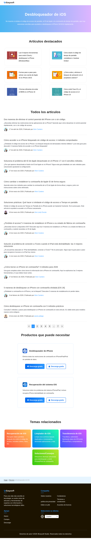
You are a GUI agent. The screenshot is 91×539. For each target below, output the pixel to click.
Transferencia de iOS (72, 434)
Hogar (6, 481)
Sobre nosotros (46, 497)
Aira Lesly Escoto (41, 213)
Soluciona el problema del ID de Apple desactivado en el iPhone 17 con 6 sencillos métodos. (43, 162)
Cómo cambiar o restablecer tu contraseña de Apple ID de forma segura (34, 183)
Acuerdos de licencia (64, 506)
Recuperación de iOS (16, 434)
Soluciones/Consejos (44, 454)
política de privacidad (48, 502)
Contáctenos (61, 497)
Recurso (11, 481)
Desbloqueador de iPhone (41, 352)
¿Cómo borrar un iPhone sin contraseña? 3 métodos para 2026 (31, 268)
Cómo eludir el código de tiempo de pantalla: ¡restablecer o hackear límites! (72, 57)
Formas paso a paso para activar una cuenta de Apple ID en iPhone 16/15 (28, 75)
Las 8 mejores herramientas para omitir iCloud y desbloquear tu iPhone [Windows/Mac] (28, 57)
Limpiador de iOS (43, 434)
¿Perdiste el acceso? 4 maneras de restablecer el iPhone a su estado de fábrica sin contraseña (44, 224)
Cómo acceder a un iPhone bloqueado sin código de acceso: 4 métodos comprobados (40, 141)
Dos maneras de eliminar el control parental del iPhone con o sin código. (35, 120)
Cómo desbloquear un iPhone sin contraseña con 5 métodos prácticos (34, 307)
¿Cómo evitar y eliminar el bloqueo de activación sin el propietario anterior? (73, 75)
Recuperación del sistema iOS (43, 385)
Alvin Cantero (37, 130)
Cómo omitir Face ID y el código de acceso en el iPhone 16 (72, 92)
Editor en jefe (45, 506)
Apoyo (6, 517)
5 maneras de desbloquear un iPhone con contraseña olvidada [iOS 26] (34, 289)
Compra (6, 520)
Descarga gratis (35, 367)
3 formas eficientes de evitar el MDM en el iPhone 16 (28, 91)
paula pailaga (38, 317)
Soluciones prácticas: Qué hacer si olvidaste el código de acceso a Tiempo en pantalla (41, 203)
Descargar (7, 523)
